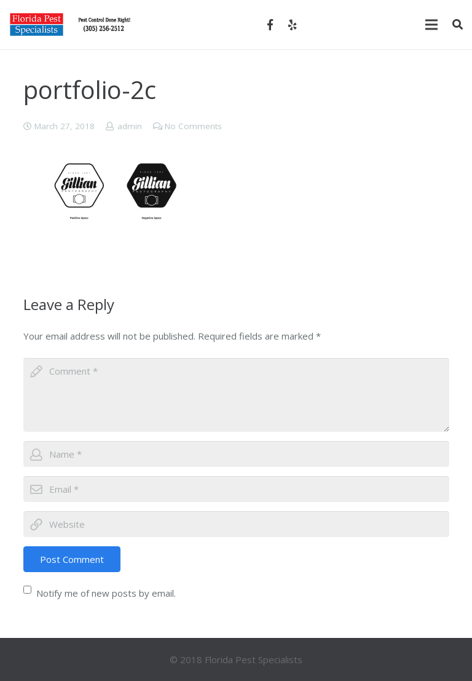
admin (129, 126)
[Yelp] (292, 25)
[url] (236, 524)
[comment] (236, 395)
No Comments (193, 126)
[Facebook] (270, 25)
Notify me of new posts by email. (106, 593)
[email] (236, 489)
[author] (236, 454)
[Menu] (431, 24)
